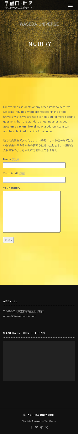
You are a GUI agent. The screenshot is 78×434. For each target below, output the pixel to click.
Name (11, 159)
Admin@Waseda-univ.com (19, 316)
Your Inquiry (11, 188)
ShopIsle (27, 421)
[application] (39, 361)
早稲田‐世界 (18, 3)
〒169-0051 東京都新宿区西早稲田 (24, 311)
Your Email (14, 173)
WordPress (50, 421)
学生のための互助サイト (19, 7)
